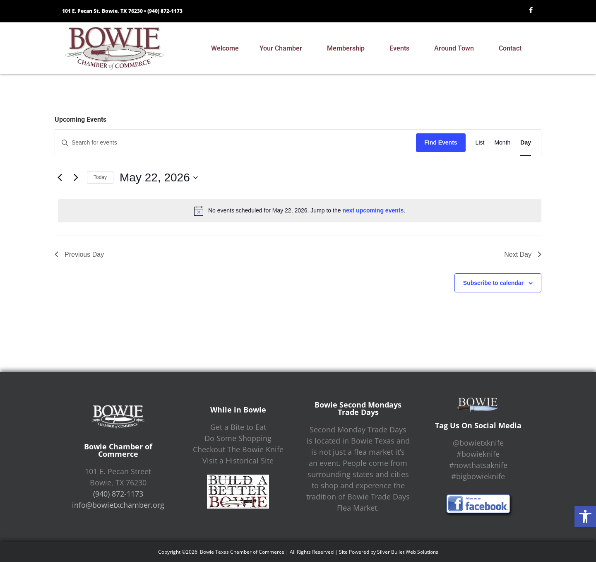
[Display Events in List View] (480, 143)
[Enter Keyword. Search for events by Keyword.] (235, 143)
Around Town (456, 48)
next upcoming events (373, 210)
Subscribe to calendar (493, 283)
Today (100, 177)
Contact (512, 48)
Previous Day (79, 254)
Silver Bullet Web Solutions (407, 551)
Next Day (522, 254)
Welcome (225, 48)
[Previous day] (60, 178)
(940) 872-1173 (165, 10)
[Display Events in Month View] (502, 143)
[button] (585, 516)
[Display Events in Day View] (525, 143)
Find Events (440, 142)
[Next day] (76, 178)
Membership (348, 48)
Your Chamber (283, 48)
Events (401, 48)
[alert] (299, 210)
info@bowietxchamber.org (118, 505)
